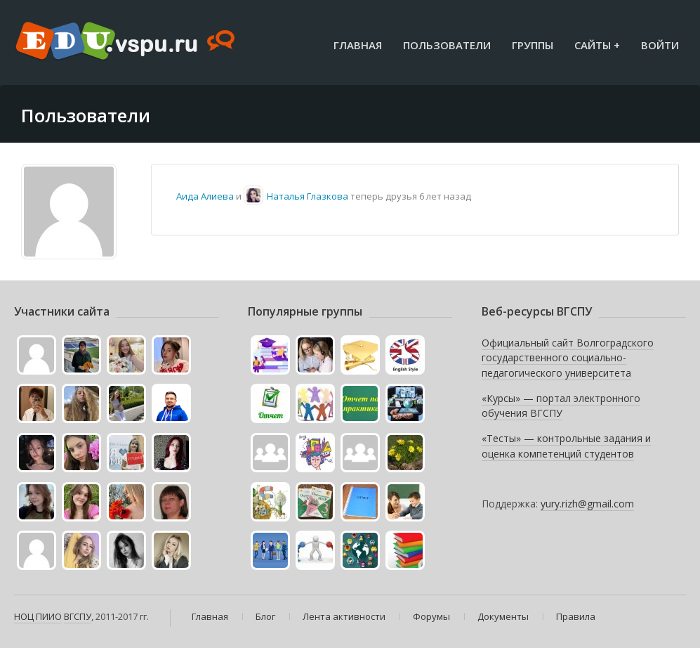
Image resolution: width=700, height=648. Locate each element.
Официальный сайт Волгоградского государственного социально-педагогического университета (568, 358)
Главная (358, 45)
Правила (575, 616)
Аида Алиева (205, 196)
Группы (532, 45)
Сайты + (597, 45)
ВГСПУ (77, 616)
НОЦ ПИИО (38, 616)
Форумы (431, 616)
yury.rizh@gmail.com (587, 503)
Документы (503, 616)
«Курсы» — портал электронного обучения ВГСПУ (561, 405)
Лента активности (344, 616)
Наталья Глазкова (307, 196)
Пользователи (447, 45)
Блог (265, 616)
